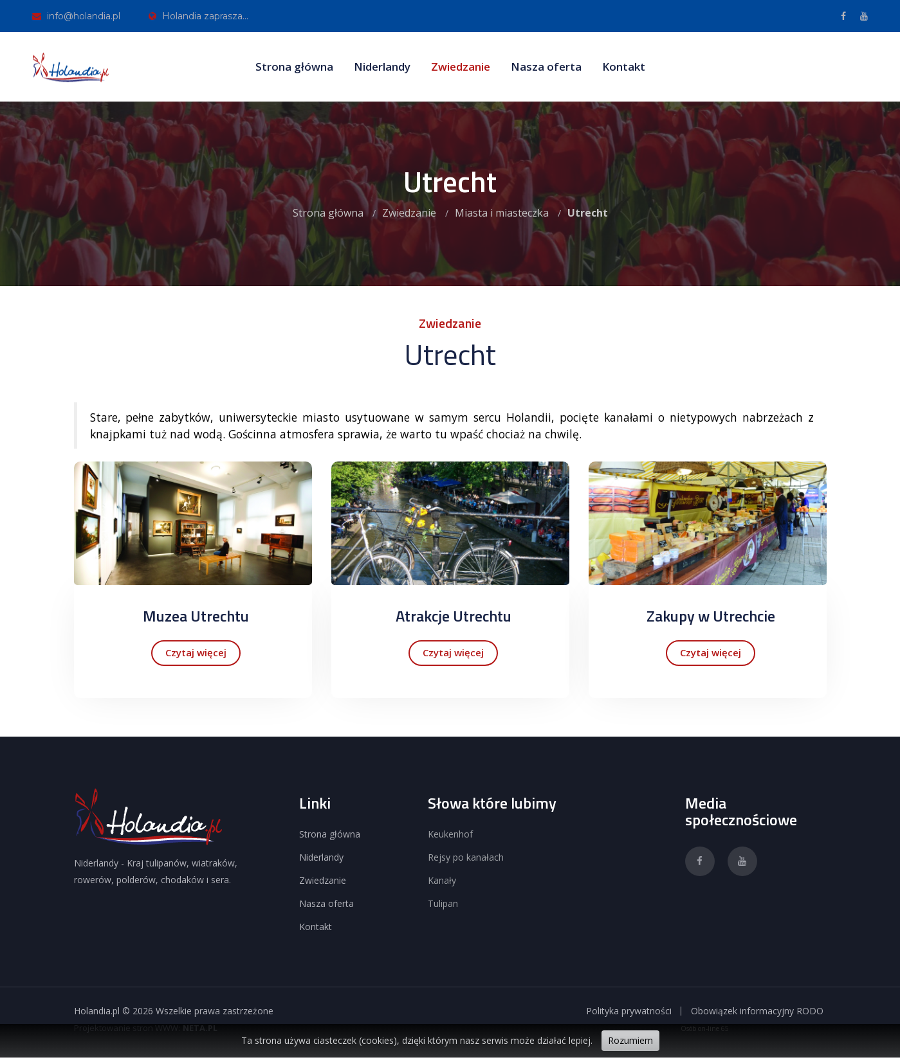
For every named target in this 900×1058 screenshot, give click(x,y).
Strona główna (294, 66)
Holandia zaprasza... (198, 16)
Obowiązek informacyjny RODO (757, 1011)
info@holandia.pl (76, 16)
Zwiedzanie (460, 66)
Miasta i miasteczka (502, 213)
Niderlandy (382, 66)
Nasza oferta (546, 66)
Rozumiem (630, 1040)
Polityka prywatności (629, 1011)
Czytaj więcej (195, 652)
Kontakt (623, 66)
